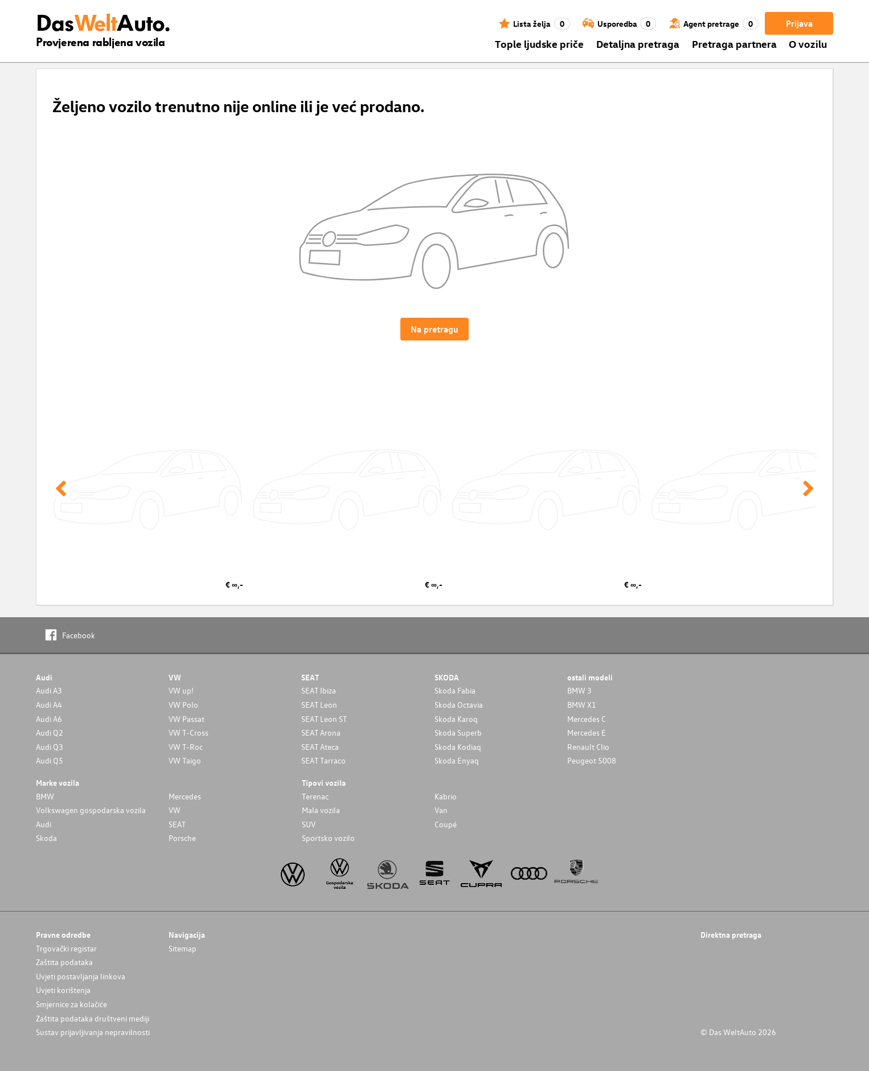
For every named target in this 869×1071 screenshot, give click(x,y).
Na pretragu (434, 329)
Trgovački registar (66, 948)
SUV (308, 824)
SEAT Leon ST (324, 718)
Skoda (46, 837)
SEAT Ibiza (318, 690)
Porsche (182, 837)
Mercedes (185, 796)
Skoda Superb (458, 732)
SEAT (177, 824)
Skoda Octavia (459, 704)
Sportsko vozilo (328, 837)
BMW (45, 796)
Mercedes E (586, 732)
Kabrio (446, 796)
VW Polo (183, 704)
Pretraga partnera (734, 43)
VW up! (181, 690)
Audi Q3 (49, 746)
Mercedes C (586, 718)
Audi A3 (49, 690)
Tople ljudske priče (539, 43)
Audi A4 (49, 704)
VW (175, 810)
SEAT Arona (321, 732)
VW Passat (186, 718)
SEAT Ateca (320, 746)
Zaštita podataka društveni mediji (92, 1018)
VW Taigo (185, 760)
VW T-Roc (186, 746)
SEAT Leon (319, 704)
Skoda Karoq (456, 718)
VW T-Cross (188, 732)
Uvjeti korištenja (63, 989)
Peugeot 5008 (591, 760)
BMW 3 (579, 690)
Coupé (446, 824)
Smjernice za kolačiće (71, 1004)
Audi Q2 (49, 732)
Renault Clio (588, 746)
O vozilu (808, 43)
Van (441, 810)
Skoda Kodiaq (458, 746)
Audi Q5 (49, 760)
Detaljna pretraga (637, 43)
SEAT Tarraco (323, 760)
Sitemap (182, 948)
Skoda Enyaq (457, 760)
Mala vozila (321, 810)
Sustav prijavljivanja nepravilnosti (93, 1032)
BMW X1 (581, 704)
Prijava (799, 23)
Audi (43, 824)
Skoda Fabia (455, 690)
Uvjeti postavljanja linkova (80, 976)
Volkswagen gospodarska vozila (91, 810)
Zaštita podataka (64, 962)
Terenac (315, 796)
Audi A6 (49, 718)
